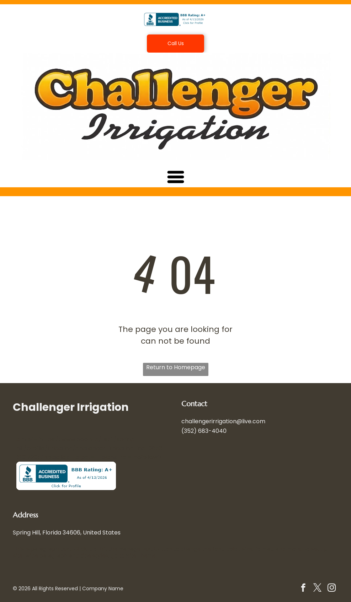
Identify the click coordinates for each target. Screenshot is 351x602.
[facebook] (303, 588)
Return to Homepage (175, 367)
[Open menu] (175, 177)
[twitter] (317, 588)
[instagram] (331, 588)
